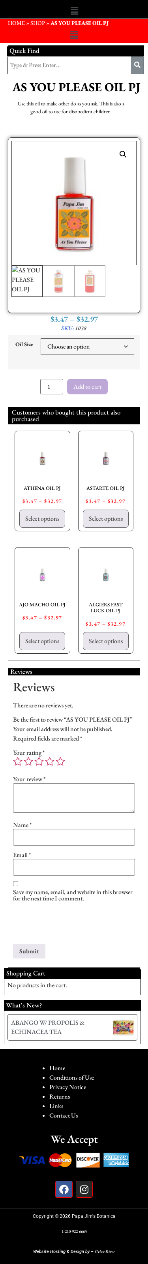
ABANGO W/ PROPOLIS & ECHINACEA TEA (47, 1026)
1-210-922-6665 (74, 1231)
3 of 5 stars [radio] (39, 761)
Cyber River (105, 1251)
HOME (16, 22)
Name (22, 825)
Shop (37, 22)
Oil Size (24, 344)
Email (22, 855)
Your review (29, 779)
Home (57, 1068)
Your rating (29, 753)
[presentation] (73, 925)
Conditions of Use (71, 1077)
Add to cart (87, 387)
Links (56, 1106)
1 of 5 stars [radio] (17, 761)
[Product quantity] (51, 386)
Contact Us (63, 1115)
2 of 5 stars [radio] (28, 761)
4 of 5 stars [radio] (49, 761)
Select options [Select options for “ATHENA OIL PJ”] (42, 518)
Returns (59, 1096)
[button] (74, 11)
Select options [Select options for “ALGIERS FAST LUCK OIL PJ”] (106, 641)
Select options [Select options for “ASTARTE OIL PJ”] (106, 518)
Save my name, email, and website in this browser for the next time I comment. (73, 895)
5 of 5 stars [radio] (60, 761)
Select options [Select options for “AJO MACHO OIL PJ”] (42, 641)
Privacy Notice (67, 1087)
